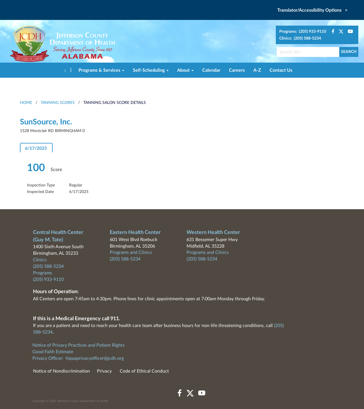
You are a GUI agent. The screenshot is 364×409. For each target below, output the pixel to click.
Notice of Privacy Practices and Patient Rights (78, 345)
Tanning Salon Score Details (114, 103)
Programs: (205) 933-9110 (302, 32)
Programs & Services (101, 70)
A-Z (257, 70)
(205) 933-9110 (48, 279)
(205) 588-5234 (48, 266)
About (185, 70)
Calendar (211, 70)
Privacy (104, 371)
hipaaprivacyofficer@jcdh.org (95, 358)
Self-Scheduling (151, 70)
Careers (237, 70)
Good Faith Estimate (52, 352)
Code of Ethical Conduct (144, 371)
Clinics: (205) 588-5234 (300, 38)
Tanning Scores (58, 103)
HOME (26, 103)
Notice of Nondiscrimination (61, 371)
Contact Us (281, 70)
